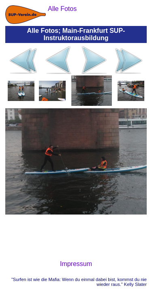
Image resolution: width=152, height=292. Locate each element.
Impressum (76, 263)
